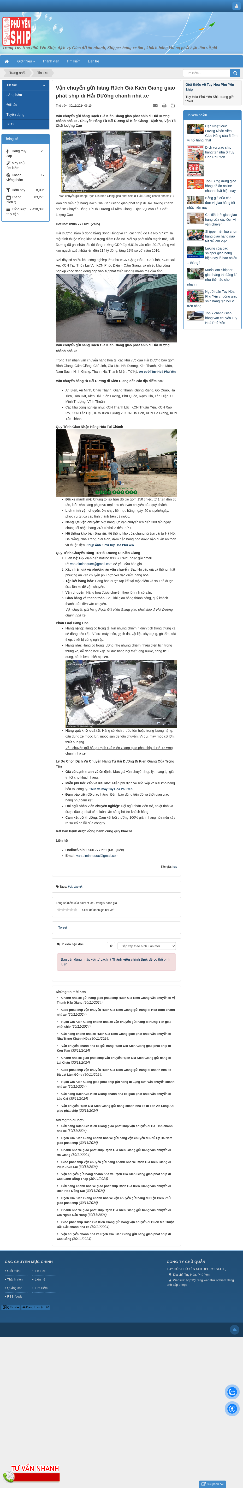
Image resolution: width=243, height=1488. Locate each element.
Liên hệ (40, 1279)
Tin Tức (40, 1271)
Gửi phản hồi (213, 1484)
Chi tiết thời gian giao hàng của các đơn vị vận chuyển (221, 219)
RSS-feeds (14, 1296)
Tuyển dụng (15, 114)
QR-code (11, 1307)
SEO (10, 124)
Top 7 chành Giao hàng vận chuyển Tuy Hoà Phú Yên (221, 318)
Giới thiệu (13, 1271)
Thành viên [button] (50, 61)
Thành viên (15, 1279)
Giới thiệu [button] (26, 62)
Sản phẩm (14, 95)
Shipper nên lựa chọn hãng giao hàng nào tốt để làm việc (221, 236)
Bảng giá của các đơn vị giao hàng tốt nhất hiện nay (211, 202)
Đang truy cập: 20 (36, 1307)
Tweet (62, 927)
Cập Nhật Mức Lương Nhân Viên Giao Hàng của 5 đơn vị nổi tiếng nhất (212, 133)
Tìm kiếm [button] (74, 61)
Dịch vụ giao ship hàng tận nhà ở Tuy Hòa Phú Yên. (219, 152)
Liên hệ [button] (93, 61)
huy (174, 866)
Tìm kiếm (41, 1288)
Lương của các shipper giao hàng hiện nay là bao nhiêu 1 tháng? (212, 255)
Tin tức (11, 85)
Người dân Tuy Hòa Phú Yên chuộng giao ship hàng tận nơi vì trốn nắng (212, 299)
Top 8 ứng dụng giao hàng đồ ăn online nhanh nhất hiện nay (220, 186)
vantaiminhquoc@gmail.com (91, 564)
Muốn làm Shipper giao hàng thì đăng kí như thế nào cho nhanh (212, 277)
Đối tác (11, 105)
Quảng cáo (14, 1288)
